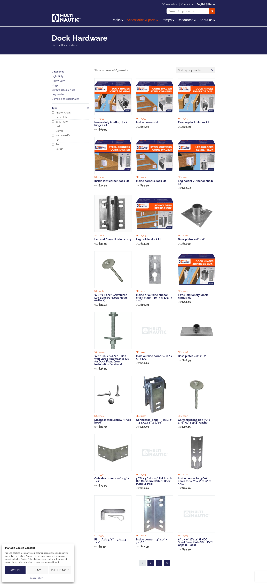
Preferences (60, 570)
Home (55, 45)
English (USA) (206, 4)
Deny (37, 570)
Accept (15, 570)
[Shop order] (195, 70)
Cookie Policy (36, 578)
